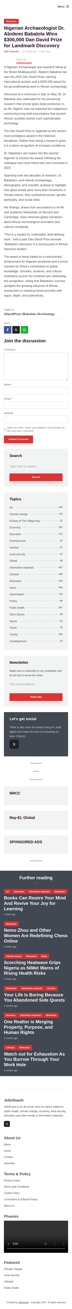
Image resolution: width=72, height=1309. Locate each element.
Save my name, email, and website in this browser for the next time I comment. (36, 429)
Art (11, 507)
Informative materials (22, 567)
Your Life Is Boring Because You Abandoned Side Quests (34, 997)
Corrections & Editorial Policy (21, 1199)
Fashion (14, 547)
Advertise (9, 1163)
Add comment (11, 51)
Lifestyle (14, 574)
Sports (13, 621)
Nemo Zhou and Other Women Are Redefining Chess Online (36, 936)
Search (36, 477)
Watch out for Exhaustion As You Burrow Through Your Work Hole (34, 1059)
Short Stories (17, 614)
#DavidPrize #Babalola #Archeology (29, 314)
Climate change (19, 514)
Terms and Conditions (16, 1186)
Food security (17, 554)
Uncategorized (18, 641)
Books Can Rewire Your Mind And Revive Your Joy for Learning (35, 903)
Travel (13, 627)
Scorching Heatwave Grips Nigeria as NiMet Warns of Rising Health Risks (32, 968)
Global (13, 560)
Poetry (13, 600)
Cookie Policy (12, 1193)
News (13, 587)
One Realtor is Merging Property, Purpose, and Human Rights (28, 1027)
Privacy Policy (12, 1180)
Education (15, 534)
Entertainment (18, 540)
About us (9, 1205)
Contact (8, 1156)
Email (8, 398)
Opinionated (17, 594)
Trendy (14, 634)
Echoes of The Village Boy (25, 520)
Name (8, 384)
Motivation (11, 21)
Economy (15, 527)
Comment (9, 349)
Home (7, 1150)
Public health (17, 607)
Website (8, 413)
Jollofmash (23, 1302)
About (7, 1144)
